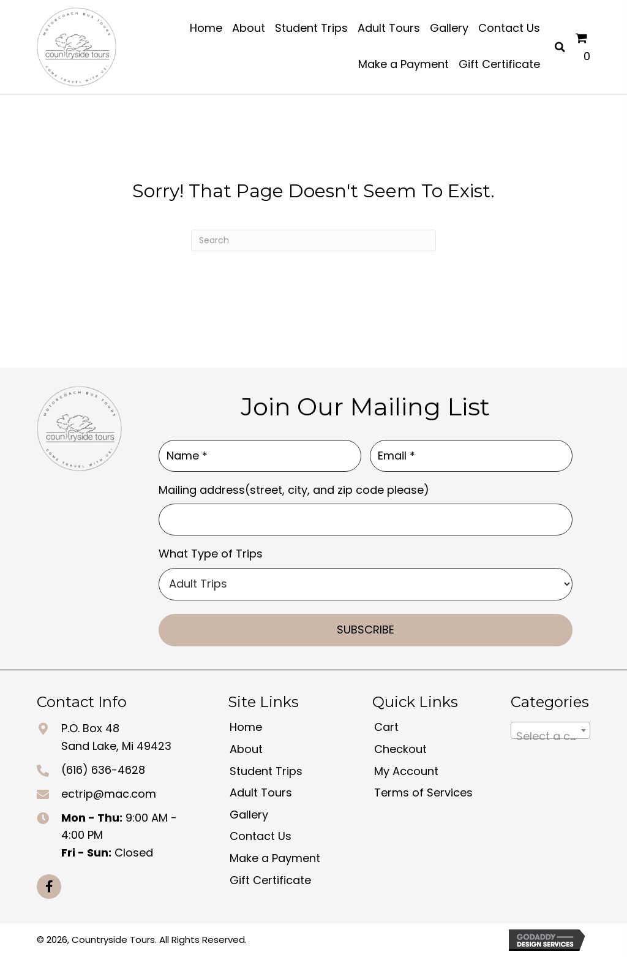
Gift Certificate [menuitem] (270, 880)
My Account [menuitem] (406, 771)
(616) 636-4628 (103, 769)
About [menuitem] (246, 749)
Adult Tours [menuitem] (261, 792)
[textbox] (550, 736)
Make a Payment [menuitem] (275, 858)
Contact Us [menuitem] (260, 836)
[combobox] (550, 730)
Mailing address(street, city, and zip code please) (294, 489)
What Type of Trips (211, 553)
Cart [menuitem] (386, 727)
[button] (49, 886)
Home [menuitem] (246, 727)
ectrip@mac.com (108, 793)
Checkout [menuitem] (400, 749)
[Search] (313, 240)
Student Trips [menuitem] (266, 771)
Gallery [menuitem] (249, 814)
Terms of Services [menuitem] (423, 792)
